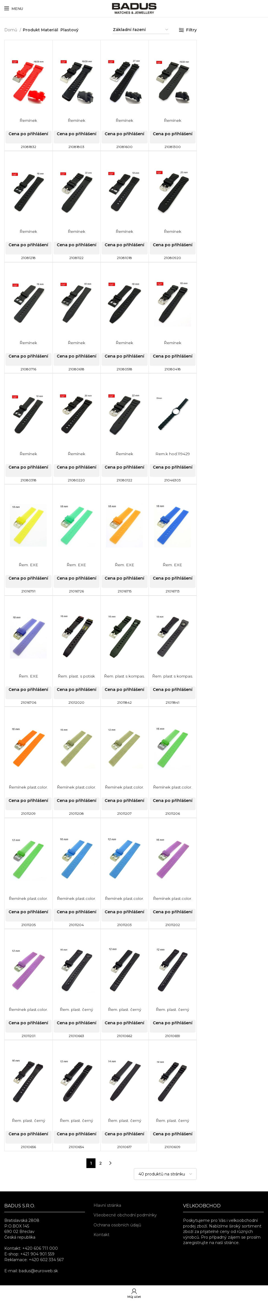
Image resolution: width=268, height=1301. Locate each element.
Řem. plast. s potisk (76, 676)
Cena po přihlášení (28, 133)
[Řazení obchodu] (140, 30)
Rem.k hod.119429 (173, 453)
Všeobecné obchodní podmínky (125, 1215)
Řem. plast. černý (76, 1009)
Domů (11, 29)
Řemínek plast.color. (28, 787)
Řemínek (28, 120)
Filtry (191, 29)
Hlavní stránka (107, 1205)
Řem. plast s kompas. (124, 676)
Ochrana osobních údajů (117, 1225)
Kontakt (101, 1234)
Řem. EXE (28, 564)
